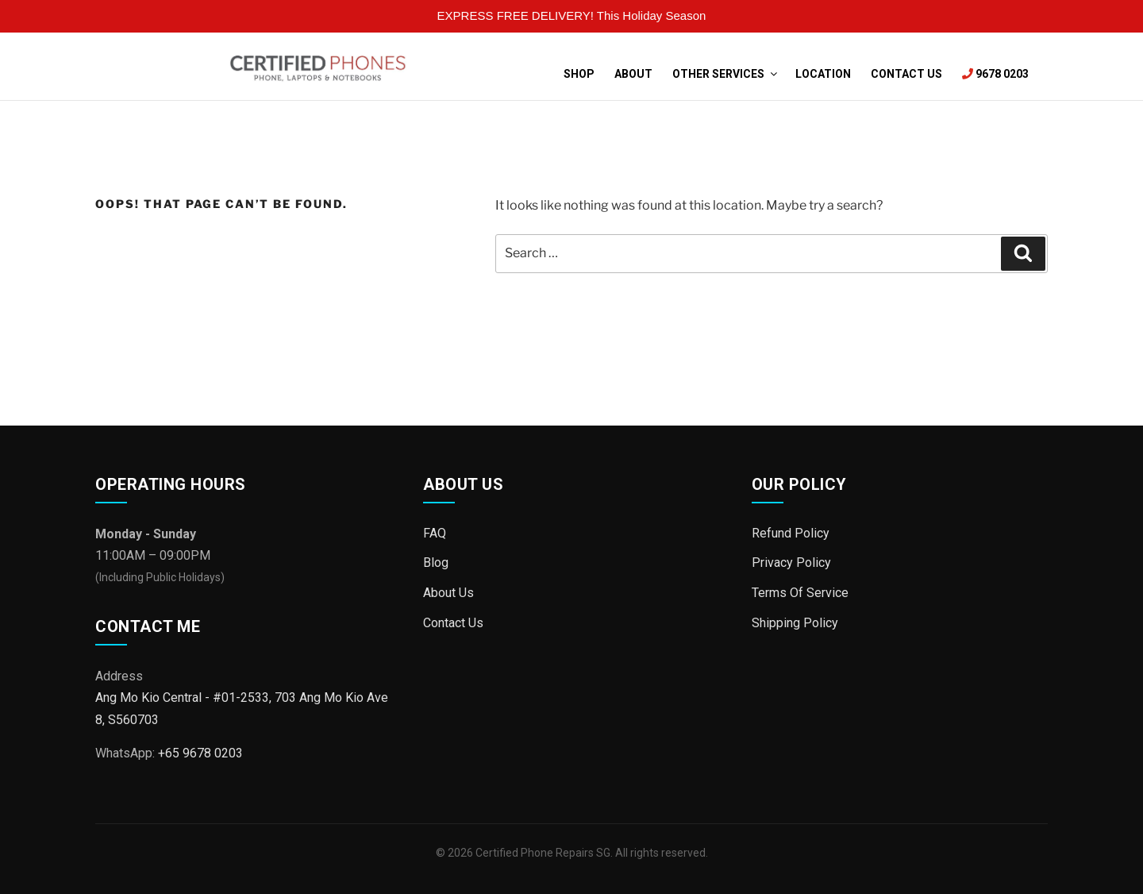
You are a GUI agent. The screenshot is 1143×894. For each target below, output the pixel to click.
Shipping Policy (795, 622)
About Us (448, 592)
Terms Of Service (800, 592)
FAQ (434, 533)
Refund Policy (790, 533)
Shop (579, 73)
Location (823, 73)
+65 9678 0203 (200, 753)
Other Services (723, 73)
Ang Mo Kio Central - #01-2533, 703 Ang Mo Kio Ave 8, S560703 (241, 708)
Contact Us (906, 73)
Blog (435, 562)
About (633, 73)
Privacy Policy (791, 562)
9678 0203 (995, 73)
